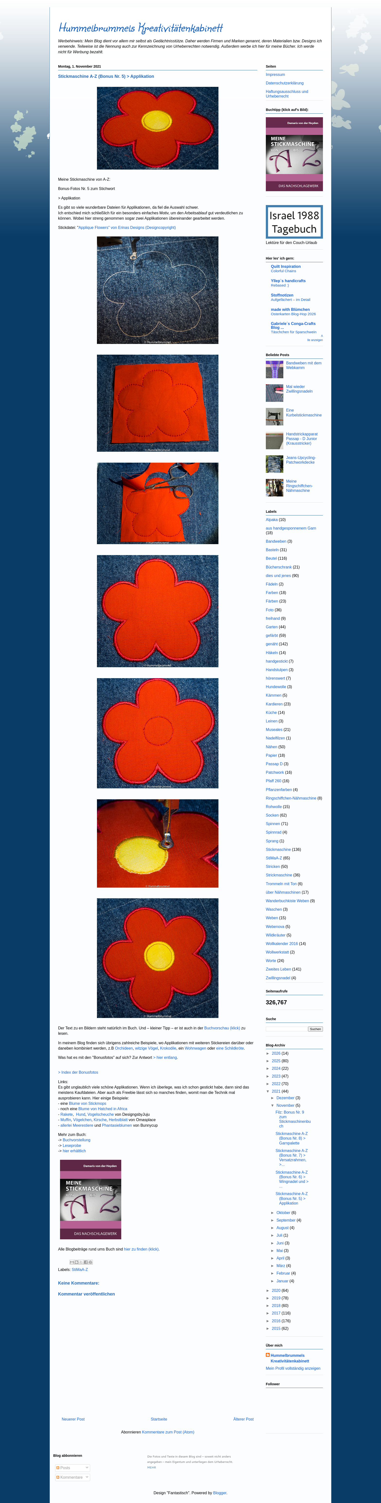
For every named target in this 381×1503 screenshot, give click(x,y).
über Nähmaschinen (283, 892)
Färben (272, 601)
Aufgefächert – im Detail (290, 299)
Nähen (271, 747)
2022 (277, 1084)
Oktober (284, 1213)
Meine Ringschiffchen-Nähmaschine (299, 486)
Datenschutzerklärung (285, 83)
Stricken (273, 866)
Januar (283, 1281)
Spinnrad (273, 832)
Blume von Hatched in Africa (102, 1109)
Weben (272, 918)
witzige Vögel (146, 1048)
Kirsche (100, 1120)
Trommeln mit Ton (281, 884)
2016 (277, 1321)
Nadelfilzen (275, 738)
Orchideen (124, 1048)
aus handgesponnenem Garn (291, 528)
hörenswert (275, 678)
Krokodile (168, 1048)
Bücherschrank (279, 567)
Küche (271, 713)
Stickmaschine (278, 849)
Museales (274, 730)
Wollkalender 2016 (282, 944)
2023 (277, 1076)
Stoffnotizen (282, 295)
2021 (277, 1091)
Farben (272, 593)
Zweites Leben (278, 969)
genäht (272, 644)
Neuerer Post (73, 1419)
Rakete (67, 1114)
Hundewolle (276, 687)
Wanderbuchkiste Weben (287, 901)
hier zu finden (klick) (141, 1249)
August (283, 1228)
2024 (277, 1068)
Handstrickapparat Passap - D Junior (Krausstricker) (302, 438)
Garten (272, 627)
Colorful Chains (283, 271)
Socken (272, 815)
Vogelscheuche (100, 1114)
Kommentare (69, 1477)
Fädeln (272, 584)
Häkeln (272, 653)
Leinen (271, 721)
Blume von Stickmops (87, 1103)
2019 (277, 1298)
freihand (273, 618)
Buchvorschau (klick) (222, 1028)
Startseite (159, 1419)
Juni (281, 1243)
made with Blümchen (290, 309)
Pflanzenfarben (279, 790)
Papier (271, 755)
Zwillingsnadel (278, 978)
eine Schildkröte (230, 1048)
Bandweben (276, 541)
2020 (277, 1290)
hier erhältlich (74, 1151)
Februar (284, 1273)
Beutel (271, 558)
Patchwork (275, 772)
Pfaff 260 (273, 781)
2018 (277, 1306)
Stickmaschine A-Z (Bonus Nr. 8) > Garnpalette (292, 1138)
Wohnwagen (195, 1048)
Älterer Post (243, 1419)
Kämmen (273, 695)
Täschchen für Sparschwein (293, 332)
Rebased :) (280, 285)
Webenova (275, 927)
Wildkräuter (276, 935)
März (281, 1266)
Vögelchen (82, 1120)
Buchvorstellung (76, 1140)
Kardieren (274, 704)
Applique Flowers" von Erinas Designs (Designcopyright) (127, 227)
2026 (277, 1053)
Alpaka (272, 520)
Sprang (272, 841)
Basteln (272, 550)
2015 (277, 1328)
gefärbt (272, 635)
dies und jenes (278, 576)
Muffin (66, 1120)
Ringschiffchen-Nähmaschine (291, 798)
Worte (271, 961)
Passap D (274, 764)
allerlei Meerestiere (77, 1125)
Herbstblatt (118, 1120)
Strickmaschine (279, 875)
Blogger (219, 1493)
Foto (270, 610)
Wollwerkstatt (277, 952)
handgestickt (277, 661)
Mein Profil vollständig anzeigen (293, 1368)
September (287, 1220)
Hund (80, 1114)
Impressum (275, 74)
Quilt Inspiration (286, 266)
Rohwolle (274, 807)
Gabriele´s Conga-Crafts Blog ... (293, 326)
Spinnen (273, 824)
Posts (63, 1468)
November (286, 1105)
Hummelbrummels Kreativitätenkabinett (140, 27)
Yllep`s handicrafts (288, 281)
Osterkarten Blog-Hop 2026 (293, 314)
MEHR (151, 1467)
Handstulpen (277, 670)
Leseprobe (72, 1145)
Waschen (274, 909)
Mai (280, 1251)
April (281, 1258)
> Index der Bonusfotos (78, 1072)
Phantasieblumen (117, 1125)
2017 (277, 1313)
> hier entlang (164, 1057)
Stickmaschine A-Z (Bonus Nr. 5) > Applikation (292, 1198)
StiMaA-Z (80, 1270)
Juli (280, 1235)
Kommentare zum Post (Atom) (168, 1432)
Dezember (286, 1098)
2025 (277, 1061)
